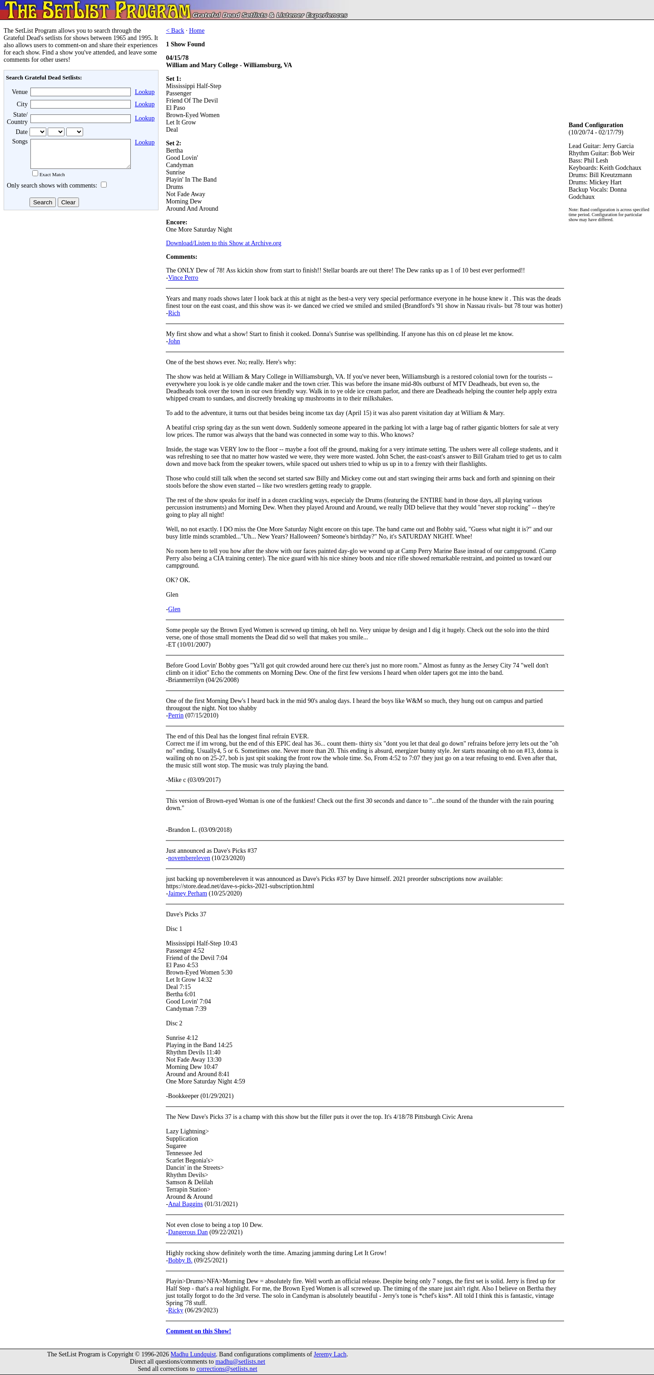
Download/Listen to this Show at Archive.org (223, 243)
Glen (174, 609)
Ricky (175, 1310)
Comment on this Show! (198, 1331)
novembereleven (189, 858)
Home (196, 30)
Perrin (175, 715)
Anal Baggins (185, 1204)
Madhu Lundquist (193, 1354)
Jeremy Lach (330, 1354)
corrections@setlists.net (227, 1368)
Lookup (145, 92)
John (174, 341)
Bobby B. (180, 1260)
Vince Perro (183, 277)
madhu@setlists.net (240, 1361)
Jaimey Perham (187, 893)
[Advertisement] (80, 285)
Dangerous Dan (188, 1232)
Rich (174, 313)
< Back (175, 30)
